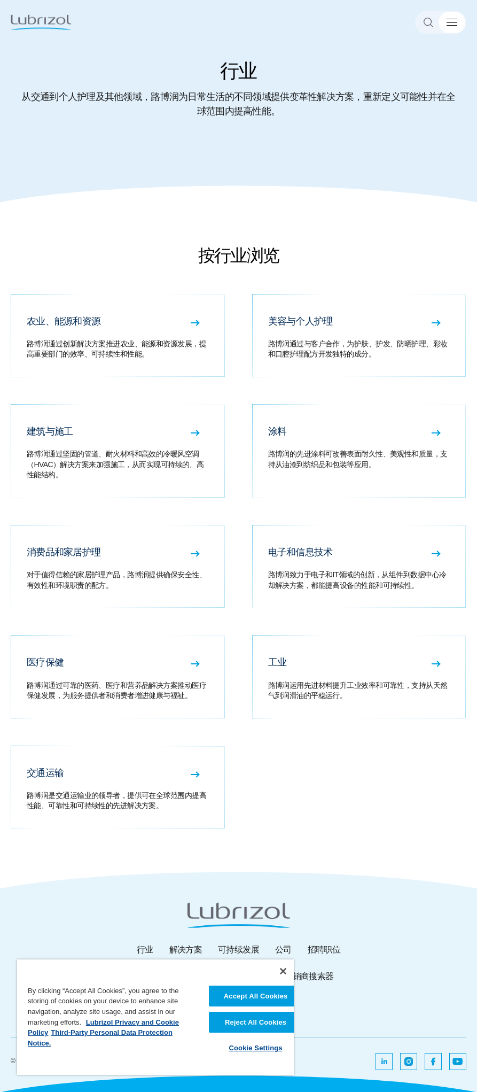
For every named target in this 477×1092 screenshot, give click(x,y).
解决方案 (185, 949)
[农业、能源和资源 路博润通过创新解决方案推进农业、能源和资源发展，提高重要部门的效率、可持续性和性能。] (118, 335)
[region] (155, 1017)
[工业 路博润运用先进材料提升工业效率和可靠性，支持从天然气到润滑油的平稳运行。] (359, 676)
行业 (145, 949)
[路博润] (41, 22)
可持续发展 (238, 949)
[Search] (433, 22)
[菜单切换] (452, 22)
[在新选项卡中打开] (384, 1061)
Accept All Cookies (256, 996)
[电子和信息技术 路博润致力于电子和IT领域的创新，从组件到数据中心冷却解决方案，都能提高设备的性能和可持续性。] (359, 566)
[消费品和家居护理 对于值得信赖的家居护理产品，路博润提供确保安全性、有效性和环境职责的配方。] (118, 566)
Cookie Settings (255, 1048)
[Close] (283, 971)
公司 (283, 949)
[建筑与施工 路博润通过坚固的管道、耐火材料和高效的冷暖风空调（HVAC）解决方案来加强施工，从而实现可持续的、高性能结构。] (118, 451)
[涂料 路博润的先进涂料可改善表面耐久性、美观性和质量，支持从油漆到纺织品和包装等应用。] (359, 451)
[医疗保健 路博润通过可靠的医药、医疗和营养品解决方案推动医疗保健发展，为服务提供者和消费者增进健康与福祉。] (118, 676)
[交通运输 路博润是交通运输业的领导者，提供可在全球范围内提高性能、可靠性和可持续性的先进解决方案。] (118, 787)
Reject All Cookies (255, 1022)
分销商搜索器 (308, 976)
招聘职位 (324, 949)
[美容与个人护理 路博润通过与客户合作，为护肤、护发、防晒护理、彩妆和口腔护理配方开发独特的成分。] (359, 335)
